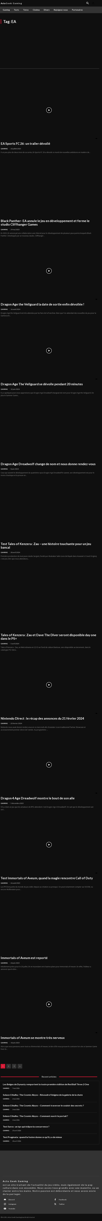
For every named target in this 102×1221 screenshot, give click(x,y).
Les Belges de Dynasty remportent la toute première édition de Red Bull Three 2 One (46, 1084)
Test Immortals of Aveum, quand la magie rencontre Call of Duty (47, 878)
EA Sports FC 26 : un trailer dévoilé (25, 143)
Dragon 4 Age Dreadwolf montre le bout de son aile (38, 798)
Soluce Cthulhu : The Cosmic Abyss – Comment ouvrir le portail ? (35, 1116)
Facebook (62, 1200)
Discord (11, 1200)
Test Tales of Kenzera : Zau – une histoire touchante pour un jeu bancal (46, 545)
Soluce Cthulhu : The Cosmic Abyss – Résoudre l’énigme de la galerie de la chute (43, 1094)
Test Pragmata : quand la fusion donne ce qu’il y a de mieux (32, 1137)
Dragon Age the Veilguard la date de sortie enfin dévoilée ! (42, 304)
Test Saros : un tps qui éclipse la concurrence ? (26, 1126)
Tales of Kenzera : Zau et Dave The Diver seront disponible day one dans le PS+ (48, 636)
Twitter (62, 1204)
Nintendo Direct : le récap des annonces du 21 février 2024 (42, 718)
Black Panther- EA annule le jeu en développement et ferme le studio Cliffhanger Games (45, 222)
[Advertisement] (51, 44)
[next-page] (20, 1066)
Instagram (12, 1204)
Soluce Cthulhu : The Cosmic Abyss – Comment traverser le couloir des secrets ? (43, 1105)
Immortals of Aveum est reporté (24, 958)
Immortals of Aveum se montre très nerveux (33, 1038)
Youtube (11, 1209)
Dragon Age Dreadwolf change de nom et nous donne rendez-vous (48, 464)
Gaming (4, 149)
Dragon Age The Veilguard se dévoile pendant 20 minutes (42, 384)
